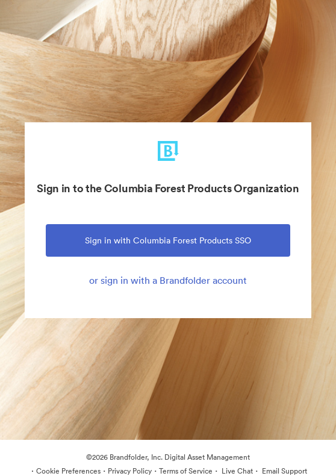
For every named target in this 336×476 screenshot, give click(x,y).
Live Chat (236, 471)
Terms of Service (186, 471)
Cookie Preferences (68, 471)
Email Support (283, 471)
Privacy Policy (130, 471)
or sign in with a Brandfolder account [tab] (168, 280)
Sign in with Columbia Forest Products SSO (168, 240)
